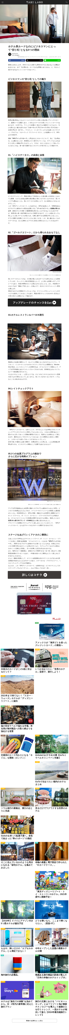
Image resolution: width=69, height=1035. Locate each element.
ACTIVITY (37, 649)
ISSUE (37, 623)
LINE (52, 60)
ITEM (2, 649)
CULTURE (3, 735)
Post (34, 60)
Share (17, 60)
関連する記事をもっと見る (34, 1021)
